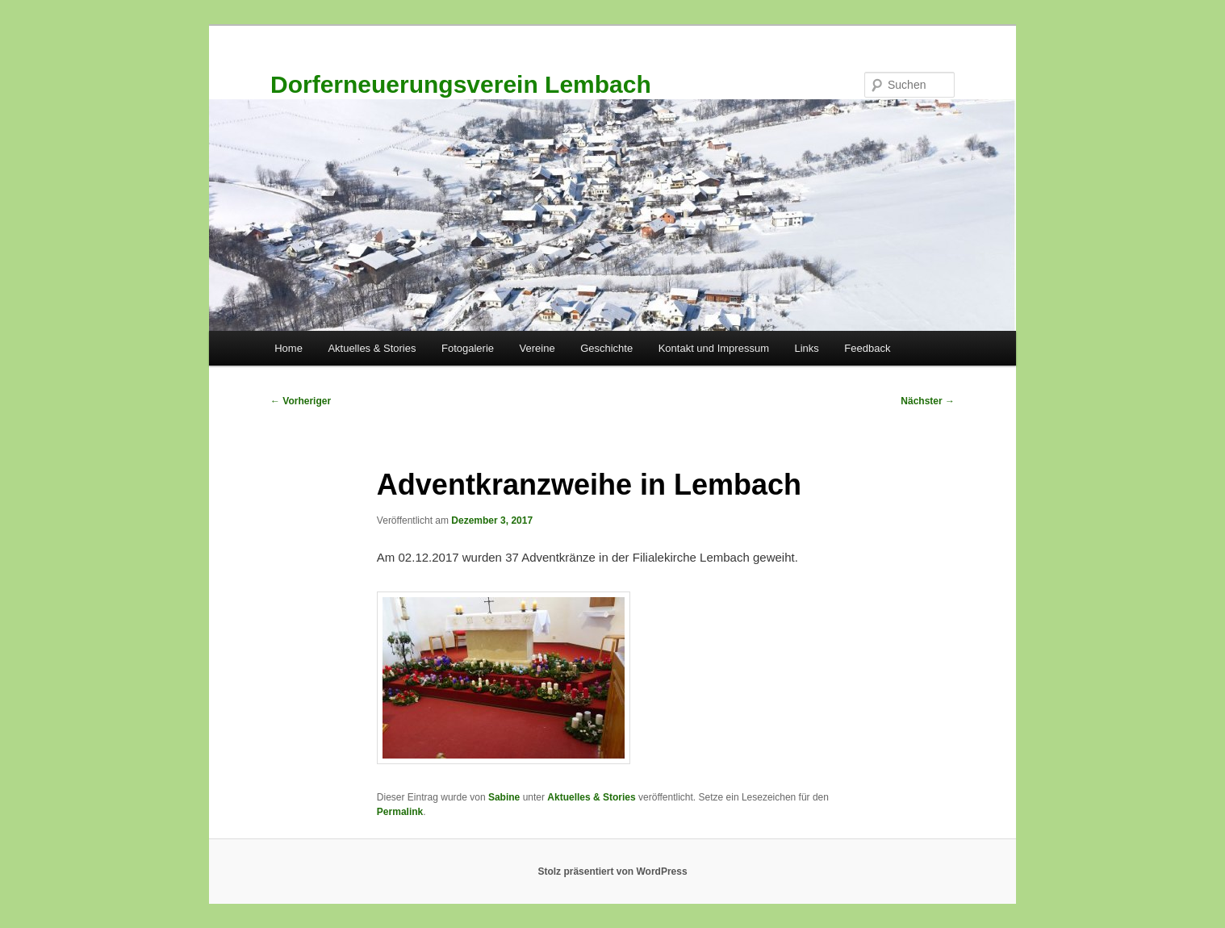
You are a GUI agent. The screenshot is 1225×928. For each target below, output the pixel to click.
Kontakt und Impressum (713, 348)
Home (288, 348)
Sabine (504, 797)
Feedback (867, 348)
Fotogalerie (467, 348)
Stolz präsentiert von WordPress (612, 871)
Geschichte (606, 348)
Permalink (400, 811)
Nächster (928, 401)
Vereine (537, 348)
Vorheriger (300, 401)
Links (806, 348)
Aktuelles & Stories (372, 348)
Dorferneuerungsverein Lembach (460, 84)
